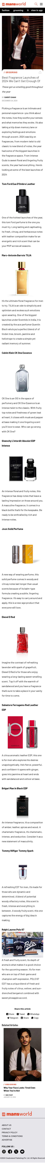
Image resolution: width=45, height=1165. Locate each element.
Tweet (21, 1014)
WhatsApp (33, 1014)
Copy (34, 1018)
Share (10, 1014)
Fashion (5, 10)
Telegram (12, 1018)
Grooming (18, 10)
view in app (37, 10)
